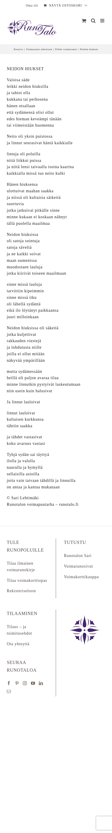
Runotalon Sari (78, 555)
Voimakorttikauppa (81, 577)
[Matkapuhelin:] (102, 20)
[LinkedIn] (41, 683)
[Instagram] (25, 683)
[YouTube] (33, 683)
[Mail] (9, 691)
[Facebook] (9, 683)
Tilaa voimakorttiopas (27, 580)
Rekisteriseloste (21, 591)
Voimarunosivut (78, 566)
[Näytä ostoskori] (84, 20)
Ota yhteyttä (18, 644)
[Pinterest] (17, 683)
